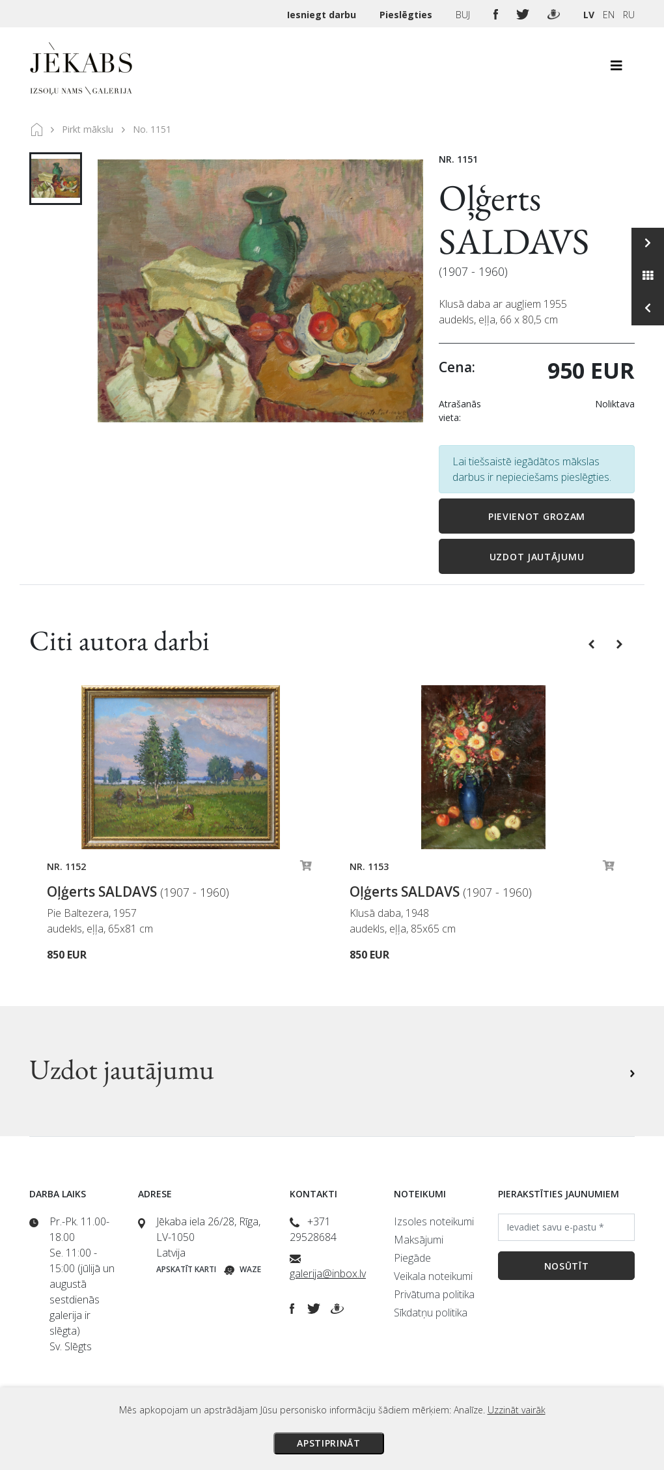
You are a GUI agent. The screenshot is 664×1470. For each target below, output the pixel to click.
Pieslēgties (407, 14)
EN (609, 14)
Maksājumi (418, 1239)
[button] (593, 643)
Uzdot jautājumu (537, 557)
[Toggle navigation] (616, 69)
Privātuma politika (434, 1294)
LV (588, 14)
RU (629, 14)
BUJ (464, 14)
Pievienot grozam (536, 516)
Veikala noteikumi (433, 1276)
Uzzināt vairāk (517, 1410)
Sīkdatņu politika (430, 1312)
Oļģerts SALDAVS (514, 219)
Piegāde (412, 1258)
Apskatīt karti (186, 1269)
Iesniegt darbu (323, 14)
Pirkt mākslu (87, 129)
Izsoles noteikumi (434, 1221)
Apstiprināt (329, 1443)
